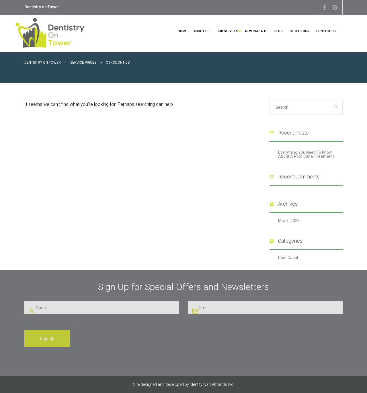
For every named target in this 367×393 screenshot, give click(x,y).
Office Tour (299, 31)
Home (182, 31)
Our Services (227, 31)
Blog (278, 31)
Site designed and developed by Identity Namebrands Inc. (183, 384)
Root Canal (288, 257)
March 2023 (289, 220)
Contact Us (326, 31)
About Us (202, 31)
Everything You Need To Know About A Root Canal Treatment (306, 154)
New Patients (256, 31)
